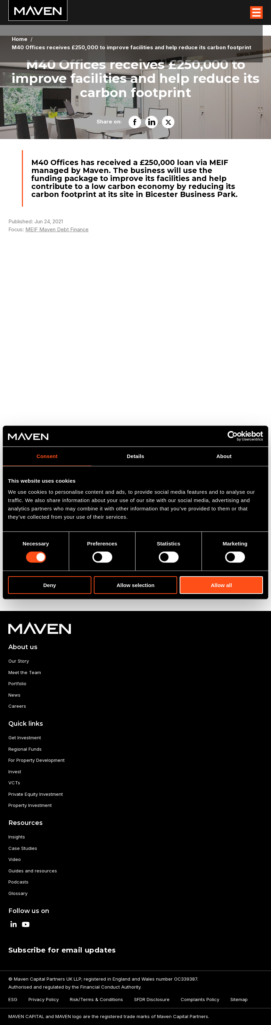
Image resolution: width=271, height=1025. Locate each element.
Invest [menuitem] (14, 771)
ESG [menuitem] (12, 999)
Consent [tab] (47, 456)
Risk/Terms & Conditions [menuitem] (96, 999)
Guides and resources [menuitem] (32, 870)
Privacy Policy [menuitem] (43, 999)
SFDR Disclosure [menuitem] (152, 999)
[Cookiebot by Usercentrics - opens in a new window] (232, 436)
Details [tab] (135, 456)
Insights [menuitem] (16, 836)
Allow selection (135, 585)
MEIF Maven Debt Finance (57, 229)
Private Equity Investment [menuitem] (35, 794)
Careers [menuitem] (17, 706)
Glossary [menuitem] (17, 893)
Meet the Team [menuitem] (24, 672)
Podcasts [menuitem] (18, 882)
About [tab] (224, 456)
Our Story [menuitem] (18, 661)
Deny (49, 585)
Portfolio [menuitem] (17, 683)
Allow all (221, 585)
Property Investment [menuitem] (30, 805)
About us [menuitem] (23, 647)
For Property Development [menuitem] (36, 760)
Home (19, 39)
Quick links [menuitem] (25, 723)
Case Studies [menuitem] (22, 848)
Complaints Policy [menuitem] (200, 999)
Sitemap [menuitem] (239, 999)
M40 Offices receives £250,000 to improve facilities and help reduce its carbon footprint (131, 47)
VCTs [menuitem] (14, 782)
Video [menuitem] (14, 859)
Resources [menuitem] (25, 822)
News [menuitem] (14, 695)
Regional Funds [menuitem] (25, 749)
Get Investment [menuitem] (24, 737)
